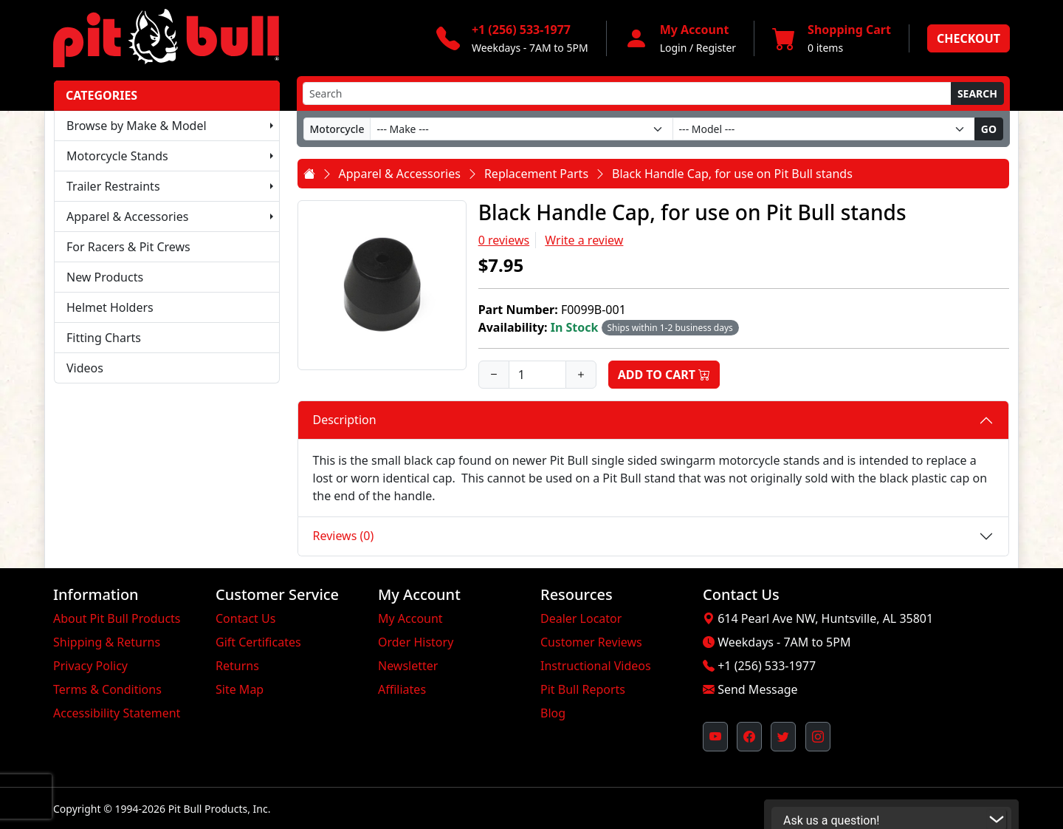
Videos (84, 368)
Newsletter (408, 666)
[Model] (823, 128)
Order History (415, 642)
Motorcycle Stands (117, 156)
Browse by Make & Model (136, 125)
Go (989, 129)
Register (716, 48)
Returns (237, 666)
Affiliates (402, 689)
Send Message (757, 689)
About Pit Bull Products (117, 618)
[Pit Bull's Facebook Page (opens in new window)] (749, 736)
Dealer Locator (581, 618)
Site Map (240, 689)
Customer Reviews (591, 642)
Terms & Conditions (107, 689)
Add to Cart (664, 374)
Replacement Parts (536, 174)
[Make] (521, 128)
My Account (410, 618)
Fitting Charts (103, 338)
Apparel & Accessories (127, 216)
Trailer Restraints (113, 186)
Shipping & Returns (106, 642)
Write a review (584, 240)
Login (673, 48)
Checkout (968, 38)
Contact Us (245, 618)
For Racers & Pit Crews (128, 247)
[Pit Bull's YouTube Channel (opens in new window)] (715, 736)
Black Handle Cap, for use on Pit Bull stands (732, 174)
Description (344, 420)
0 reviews (504, 240)
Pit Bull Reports (582, 689)
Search (977, 93)
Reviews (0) (343, 536)
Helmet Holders (110, 307)
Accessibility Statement (116, 713)
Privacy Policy (90, 666)
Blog (552, 713)
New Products (104, 277)
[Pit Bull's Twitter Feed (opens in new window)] (783, 736)
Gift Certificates (258, 642)
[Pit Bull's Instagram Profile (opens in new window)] (817, 736)
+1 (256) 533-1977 (767, 666)
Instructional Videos (595, 666)
